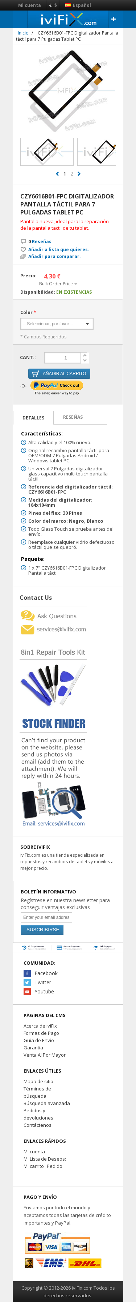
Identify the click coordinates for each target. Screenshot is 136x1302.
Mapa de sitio (38, 1081)
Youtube (44, 991)
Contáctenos (37, 1125)
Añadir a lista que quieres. (58, 249)
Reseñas (39, 241)
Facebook (46, 973)
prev (57, 174)
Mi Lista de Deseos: (45, 1159)
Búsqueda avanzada (47, 1103)
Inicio (23, 33)
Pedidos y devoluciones (38, 1114)
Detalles (33, 418)
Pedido (54, 1166)
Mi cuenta (29, 5)
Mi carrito (34, 1166)
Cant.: (28, 357)
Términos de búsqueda (37, 1092)
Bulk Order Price (56, 284)
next (79, 174)
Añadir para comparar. (54, 256)
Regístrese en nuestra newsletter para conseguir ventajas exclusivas (65, 904)
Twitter (42, 982)
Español (78, 5)
